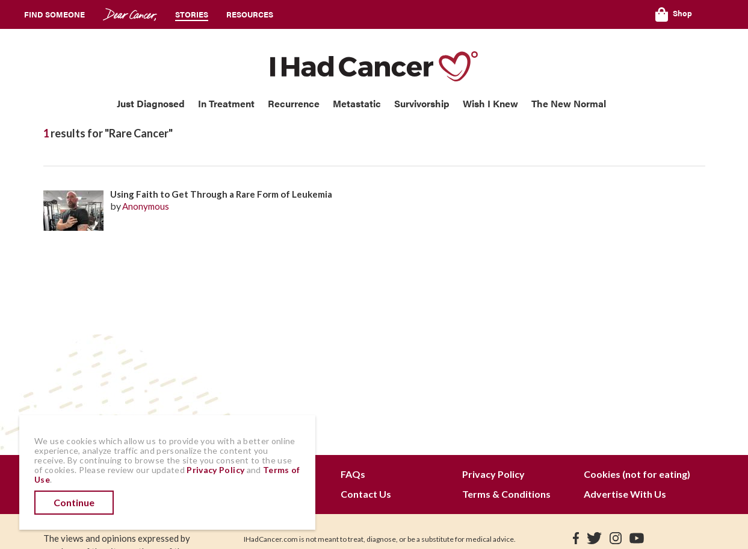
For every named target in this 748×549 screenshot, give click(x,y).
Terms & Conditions (506, 494)
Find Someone (54, 14)
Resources (249, 14)
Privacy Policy (493, 474)
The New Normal (568, 103)
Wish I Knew (490, 103)
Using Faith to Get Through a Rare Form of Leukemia (221, 194)
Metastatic (357, 103)
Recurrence (294, 103)
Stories (191, 14)
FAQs (353, 474)
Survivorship (422, 103)
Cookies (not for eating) (637, 474)
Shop (673, 14)
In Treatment (226, 103)
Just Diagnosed (151, 103)
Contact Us (366, 494)
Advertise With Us (625, 494)
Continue (74, 502)
